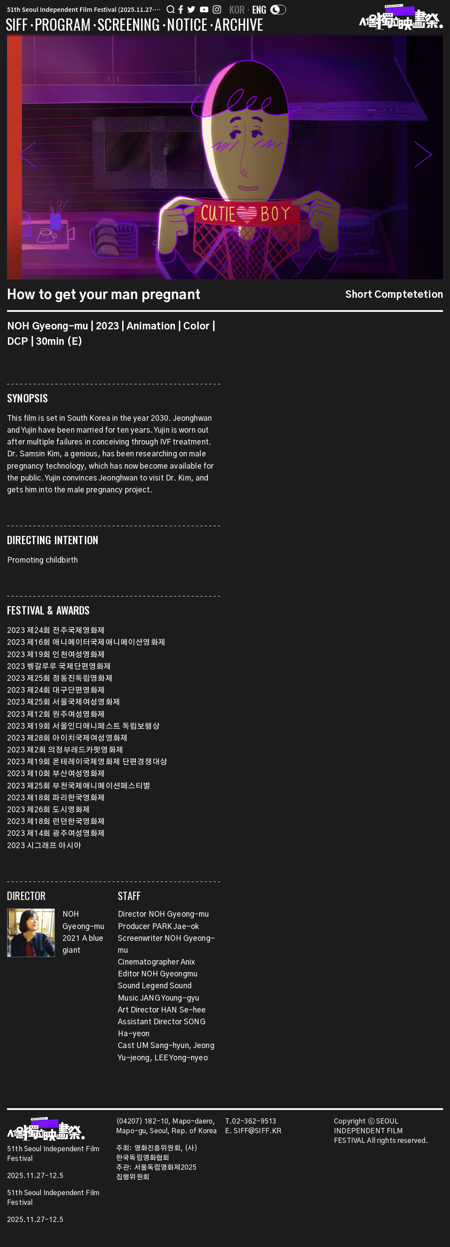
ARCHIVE (238, 26)
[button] (423, 156)
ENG (259, 9)
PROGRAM (63, 26)
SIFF (17, 26)
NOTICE (187, 26)
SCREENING (129, 26)
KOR (237, 9)
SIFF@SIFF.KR (257, 1131)
